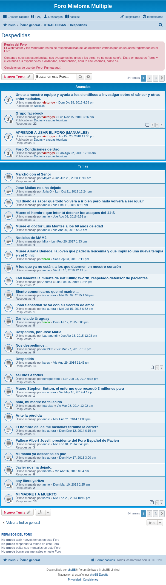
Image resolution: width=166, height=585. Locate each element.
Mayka (46, 178)
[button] (162, 78)
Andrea (47, 281)
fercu (46, 259)
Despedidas (15, 35)
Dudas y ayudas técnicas (50, 120)
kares (46, 362)
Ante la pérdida (29, 415)
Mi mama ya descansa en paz (41, 454)
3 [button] (156, 78)
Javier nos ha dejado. (34, 467)
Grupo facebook (29, 113)
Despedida (25, 359)
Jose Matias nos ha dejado (38, 188)
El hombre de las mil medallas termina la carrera (57, 427)
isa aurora (49, 295)
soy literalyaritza (30, 481)
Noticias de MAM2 (31, 238)
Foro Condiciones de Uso (37, 149)
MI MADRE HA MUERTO (36, 494)
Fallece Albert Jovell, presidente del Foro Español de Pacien (67, 440)
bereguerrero (51, 378)
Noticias (39, 105)
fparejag (47, 405)
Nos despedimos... (32, 345)
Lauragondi (50, 335)
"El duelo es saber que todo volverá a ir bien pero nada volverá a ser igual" (80, 201)
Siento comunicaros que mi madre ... (47, 291)
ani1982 (47, 349)
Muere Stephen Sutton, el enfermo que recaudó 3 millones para (70, 388)
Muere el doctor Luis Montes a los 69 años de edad (59, 226)
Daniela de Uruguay (32, 318)
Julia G (47, 191)
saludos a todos (29, 375)
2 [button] (149, 78)
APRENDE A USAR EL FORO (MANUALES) (52, 132)
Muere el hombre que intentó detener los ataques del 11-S (65, 213)
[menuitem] (35, 16)
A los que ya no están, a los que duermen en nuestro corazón (68, 266)
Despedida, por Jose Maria (38, 332)
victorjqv (48, 102)
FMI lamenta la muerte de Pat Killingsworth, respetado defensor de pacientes (82, 278)
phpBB (72, 569)
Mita (45, 241)
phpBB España (99, 574)
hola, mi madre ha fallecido (39, 402)
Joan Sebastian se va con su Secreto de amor (55, 305)
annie (46, 205)
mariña (47, 471)
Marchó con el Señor (33, 174)
